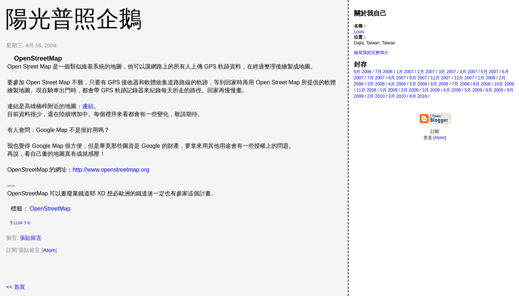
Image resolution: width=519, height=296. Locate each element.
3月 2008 (376, 84)
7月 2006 (384, 71)
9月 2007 (418, 77)
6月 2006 (363, 71)
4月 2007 (468, 71)
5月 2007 (489, 71)
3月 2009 (431, 90)
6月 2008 (439, 84)
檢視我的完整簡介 (371, 52)
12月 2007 (464, 77)
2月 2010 (376, 96)
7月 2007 (376, 77)
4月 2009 (452, 90)
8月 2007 (397, 77)
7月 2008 (460, 84)
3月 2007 (447, 71)
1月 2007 (405, 71)
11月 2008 (366, 90)
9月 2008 (482, 84)
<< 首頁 (15, 287)
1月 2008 (486, 77)
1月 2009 (389, 90)
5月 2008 (418, 84)
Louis (359, 31)
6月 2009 (494, 90)
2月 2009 (410, 90)
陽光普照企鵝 (73, 18)
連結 (88, 106)
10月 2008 (504, 84)
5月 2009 (473, 90)
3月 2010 (397, 96)
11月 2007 (441, 77)
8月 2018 (418, 96)
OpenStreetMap (50, 209)
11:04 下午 (22, 223)
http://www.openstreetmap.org (110, 170)
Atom (49, 250)
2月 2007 (426, 71)
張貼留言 (30, 238)
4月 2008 (397, 84)
